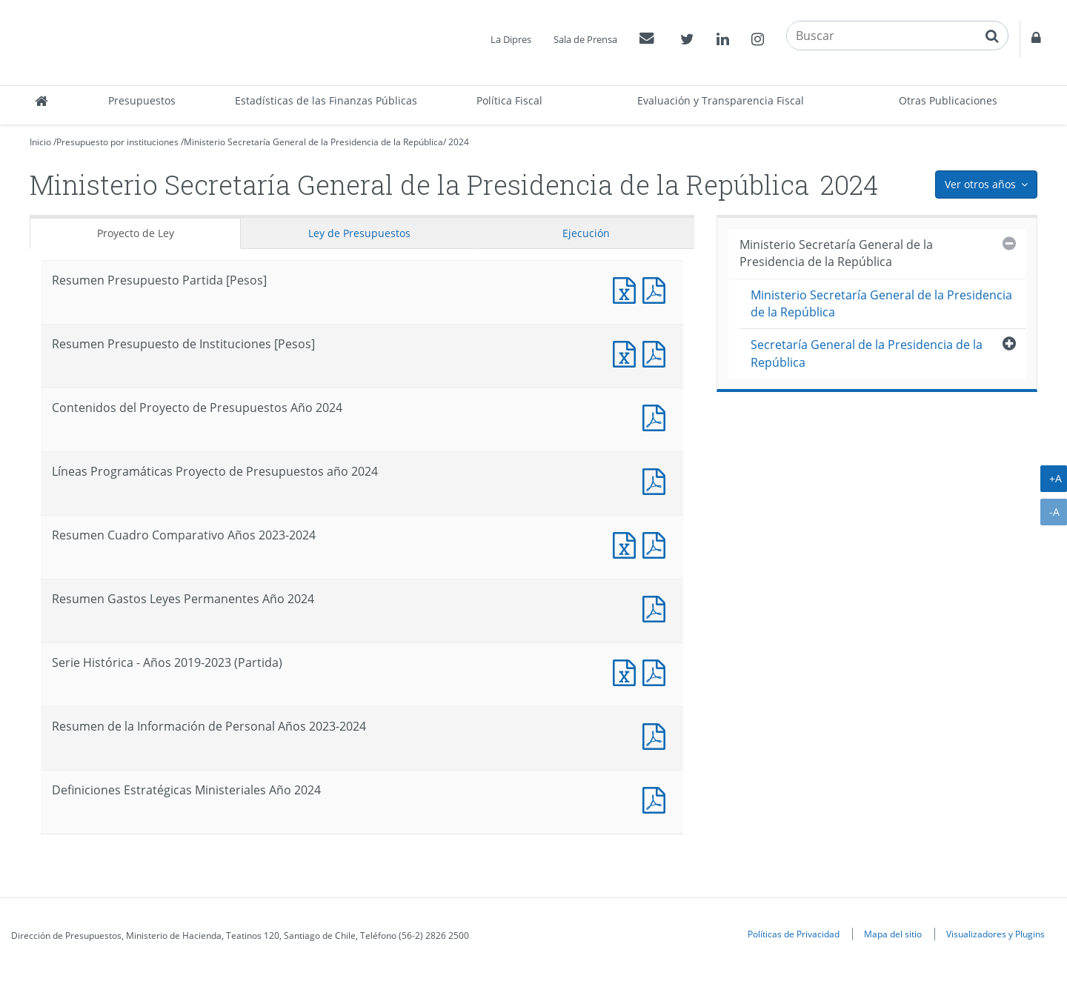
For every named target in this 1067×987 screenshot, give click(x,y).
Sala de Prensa (585, 39)
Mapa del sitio (893, 934)
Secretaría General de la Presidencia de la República (867, 353)
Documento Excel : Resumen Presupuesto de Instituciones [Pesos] (627, 352)
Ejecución (586, 233)
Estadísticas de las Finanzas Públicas (326, 100)
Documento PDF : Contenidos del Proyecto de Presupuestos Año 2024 (657, 416)
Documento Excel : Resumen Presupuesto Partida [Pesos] (627, 288)
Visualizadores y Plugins (995, 934)
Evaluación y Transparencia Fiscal (720, 100)
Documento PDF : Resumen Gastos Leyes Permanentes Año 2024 (657, 607)
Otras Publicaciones (948, 100)
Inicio (40, 142)
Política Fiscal (509, 100)
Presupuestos (142, 100)
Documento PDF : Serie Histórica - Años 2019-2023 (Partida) (657, 671)
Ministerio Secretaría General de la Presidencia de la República (313, 142)
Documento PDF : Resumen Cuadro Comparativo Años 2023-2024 (657, 543)
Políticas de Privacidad (794, 934)
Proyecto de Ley (135, 233)
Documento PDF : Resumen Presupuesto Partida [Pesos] (657, 288)
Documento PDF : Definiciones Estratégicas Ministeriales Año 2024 (657, 798)
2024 (458, 142)
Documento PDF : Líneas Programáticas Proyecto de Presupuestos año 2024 (657, 479)
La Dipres (511, 39)
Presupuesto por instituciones (117, 142)
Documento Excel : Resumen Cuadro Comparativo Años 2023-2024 (627, 543)
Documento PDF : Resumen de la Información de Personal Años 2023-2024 (657, 734)
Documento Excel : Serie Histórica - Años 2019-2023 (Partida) (627, 671)
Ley (359, 233)
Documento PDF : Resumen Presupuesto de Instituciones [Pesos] (657, 352)
